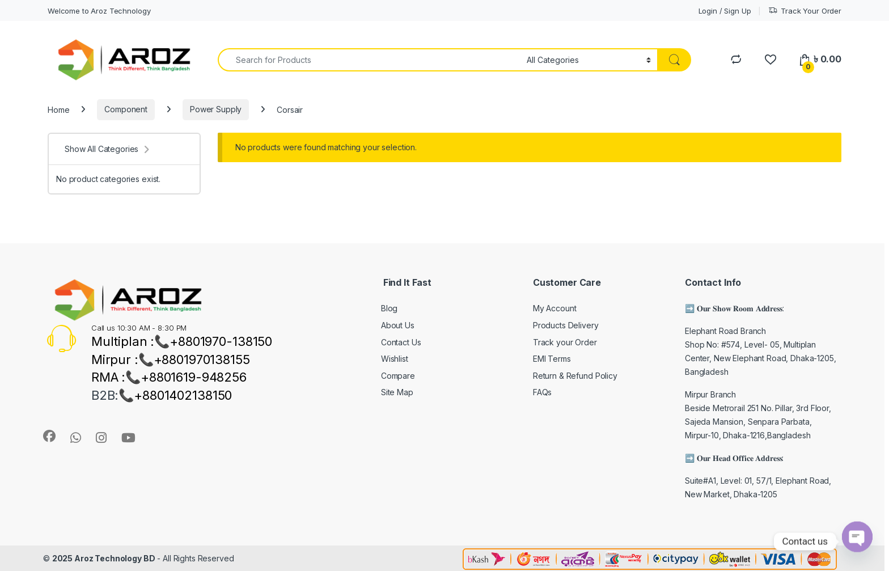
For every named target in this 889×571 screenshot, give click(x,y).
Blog (389, 308)
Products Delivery (566, 325)
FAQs (542, 392)
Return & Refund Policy (575, 375)
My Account (555, 308)
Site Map (397, 392)
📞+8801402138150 (175, 395)
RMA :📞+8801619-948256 (169, 377)
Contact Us (401, 342)
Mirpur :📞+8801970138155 (170, 359)
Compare (398, 375)
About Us (397, 325)
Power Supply (216, 109)
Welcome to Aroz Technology (99, 10)
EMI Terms (552, 358)
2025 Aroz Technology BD (103, 558)
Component (125, 109)
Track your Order (565, 342)
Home (58, 109)
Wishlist (394, 358)
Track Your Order (804, 11)
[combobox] (369, 59)
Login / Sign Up (724, 10)
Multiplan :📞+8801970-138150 (181, 341)
